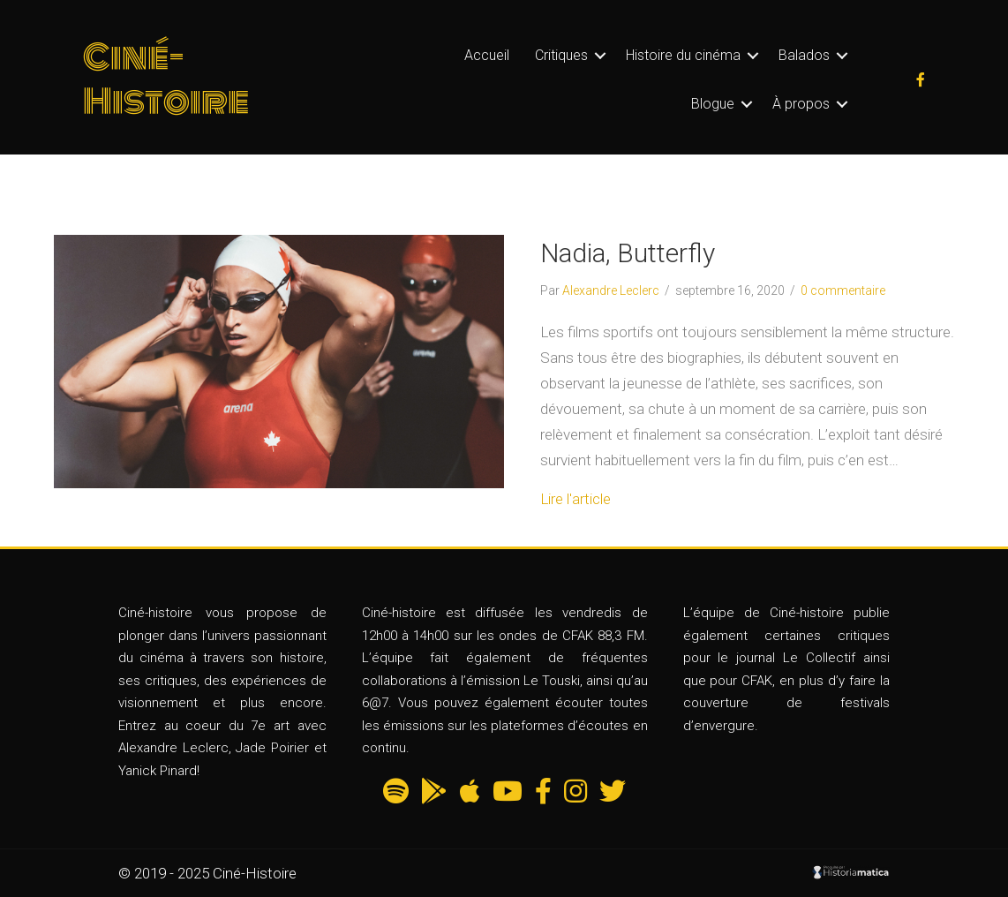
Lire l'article (575, 499)
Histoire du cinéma (683, 55)
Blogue (712, 103)
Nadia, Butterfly (627, 252)
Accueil (486, 55)
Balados (804, 55)
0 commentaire (843, 290)
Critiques (561, 55)
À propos (801, 103)
